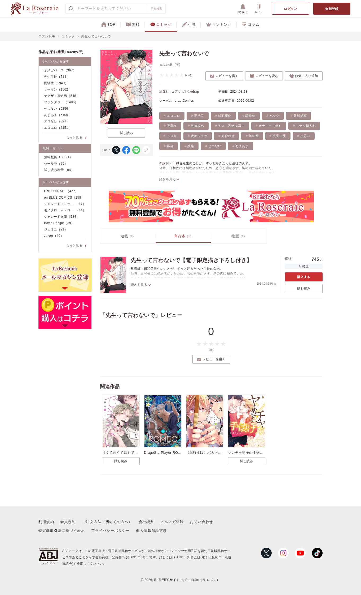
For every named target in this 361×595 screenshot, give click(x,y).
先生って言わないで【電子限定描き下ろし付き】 (191, 260)
